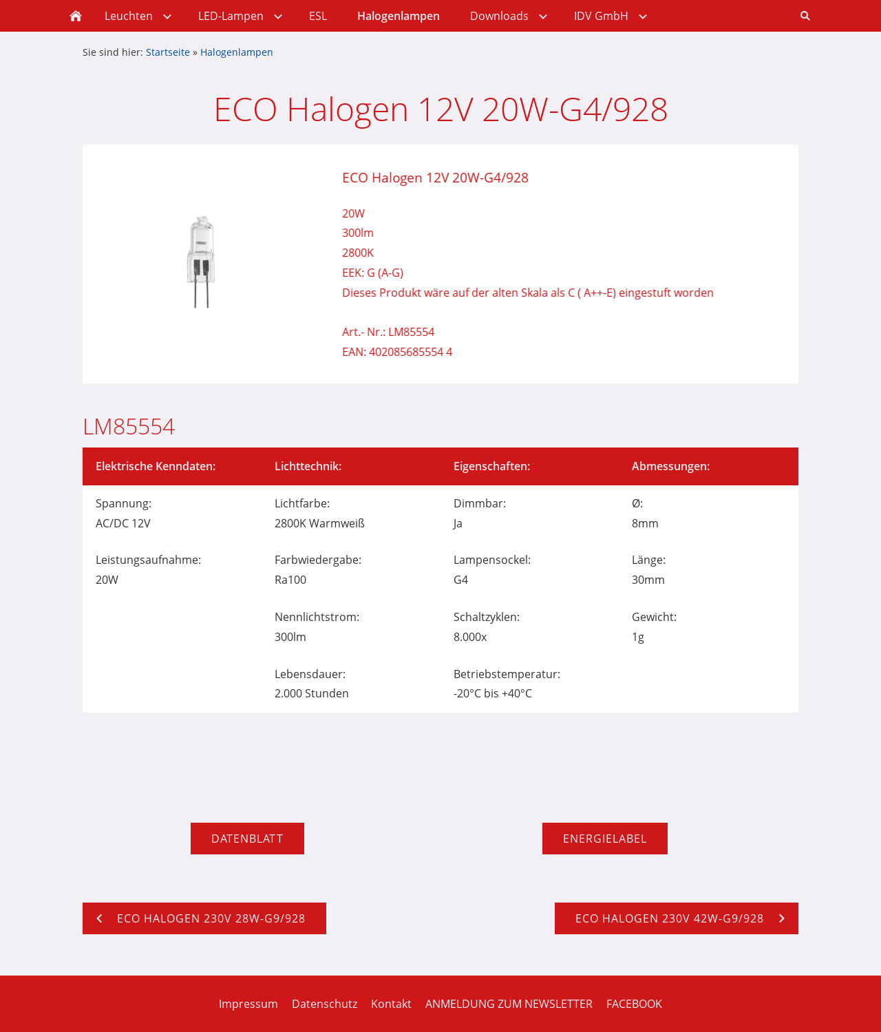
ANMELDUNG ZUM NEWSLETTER (509, 1003)
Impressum (248, 1003)
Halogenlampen (236, 52)
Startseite (168, 52)
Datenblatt (247, 838)
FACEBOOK (634, 1003)
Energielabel (605, 838)
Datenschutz (324, 1003)
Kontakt (391, 1003)
